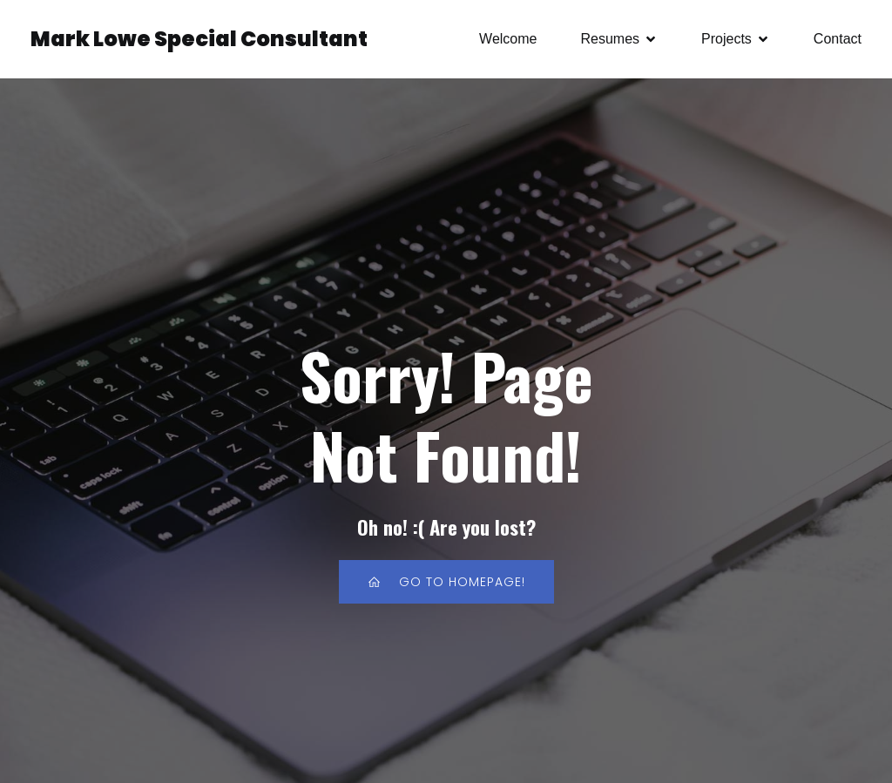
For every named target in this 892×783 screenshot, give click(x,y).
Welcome (508, 38)
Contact (838, 38)
